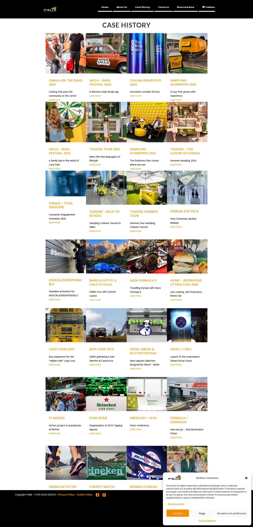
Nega (202, 513)
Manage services (176, 504)
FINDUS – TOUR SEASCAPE (60, 205)
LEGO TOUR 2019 (61, 349)
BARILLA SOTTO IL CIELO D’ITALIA (103, 282)
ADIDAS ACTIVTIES (62, 487)
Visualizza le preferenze (231, 513)
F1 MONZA (57, 418)
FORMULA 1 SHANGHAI (179, 420)
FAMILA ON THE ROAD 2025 (65, 82)
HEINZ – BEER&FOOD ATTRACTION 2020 (186, 282)
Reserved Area (185, 7)
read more (54, 99)
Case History (142, 7)
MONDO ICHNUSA (143, 487)
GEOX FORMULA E (143, 280)
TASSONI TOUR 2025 (104, 149)
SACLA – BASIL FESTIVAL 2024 (100, 82)
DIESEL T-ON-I (181, 349)
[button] (246, 478)
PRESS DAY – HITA (143, 418)
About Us (121, 7)
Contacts (163, 7)
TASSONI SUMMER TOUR (144, 214)
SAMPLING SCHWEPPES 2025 (183, 82)
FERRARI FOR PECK (184, 211)
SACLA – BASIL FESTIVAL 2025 (59, 151)
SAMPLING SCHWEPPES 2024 (143, 151)
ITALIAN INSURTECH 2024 (145, 82)
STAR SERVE (98, 418)
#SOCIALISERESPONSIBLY (65, 282)
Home (105, 7)
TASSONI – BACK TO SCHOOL (104, 214)
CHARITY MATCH (102, 487)
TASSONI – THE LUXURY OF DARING (185, 151)
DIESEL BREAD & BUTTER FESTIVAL (143, 351)
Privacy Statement (207, 520)
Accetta (177, 513)
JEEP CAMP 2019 (101, 349)
